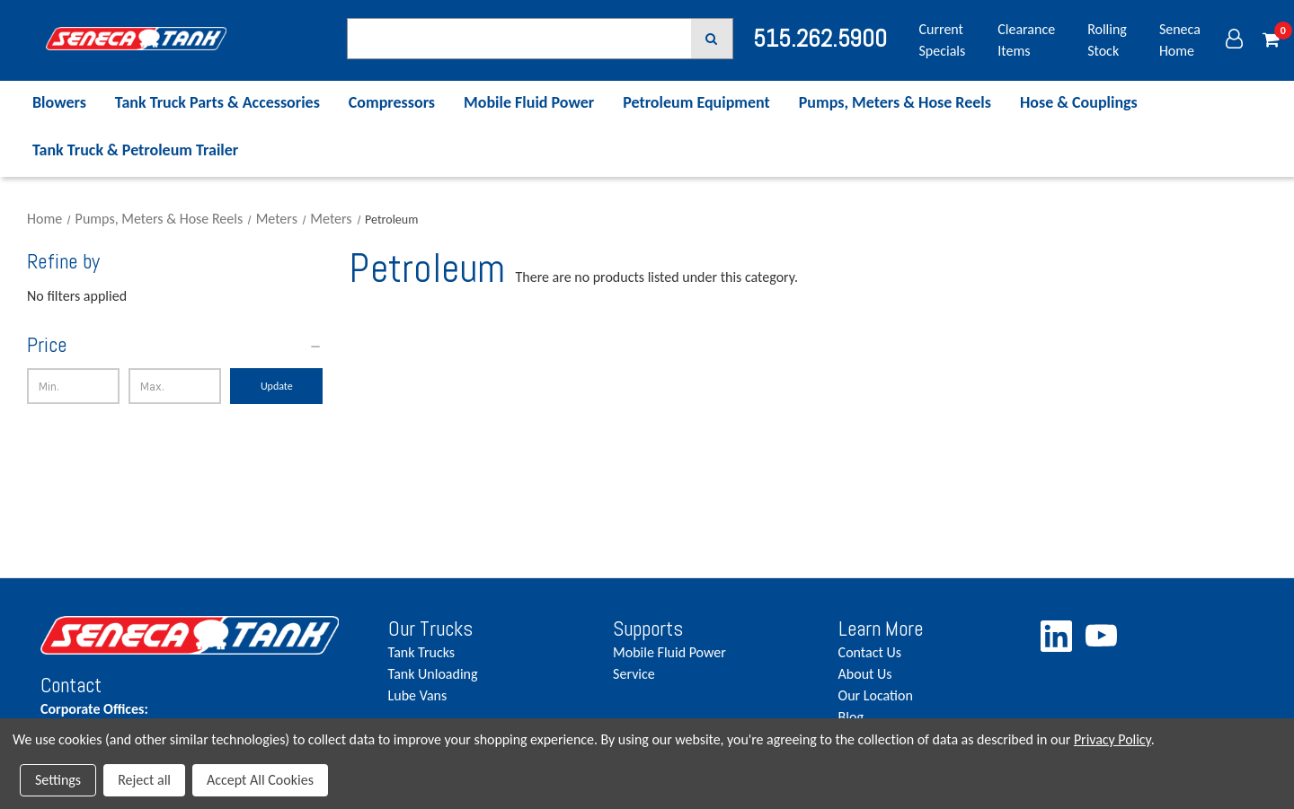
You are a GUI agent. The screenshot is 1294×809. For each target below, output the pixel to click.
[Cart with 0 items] (1271, 40)
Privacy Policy (1112, 739)
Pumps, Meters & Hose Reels (895, 102)
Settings (58, 779)
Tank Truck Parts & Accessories (217, 102)
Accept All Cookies (260, 779)
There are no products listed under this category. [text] (657, 277)
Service (634, 673)
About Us (865, 673)
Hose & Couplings (1079, 102)
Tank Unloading (433, 673)
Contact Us (869, 652)
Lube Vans (418, 695)
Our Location (875, 695)
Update (277, 386)
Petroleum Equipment (696, 102)
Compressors (392, 102)
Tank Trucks (421, 652)
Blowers (59, 102)
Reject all (144, 779)
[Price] (175, 345)
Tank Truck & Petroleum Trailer (135, 150)
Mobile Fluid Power (529, 102)
